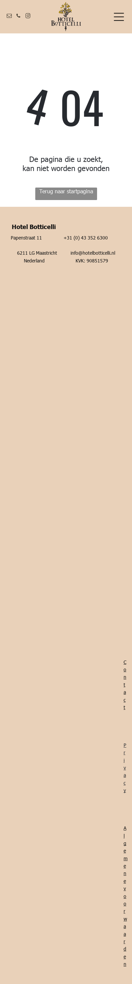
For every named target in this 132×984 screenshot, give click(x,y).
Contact (125, 684)
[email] (9, 16)
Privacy (125, 767)
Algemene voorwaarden (126, 896)
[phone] (18, 16)
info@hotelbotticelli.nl (93, 253)
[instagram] (28, 16)
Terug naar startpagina (66, 191)
